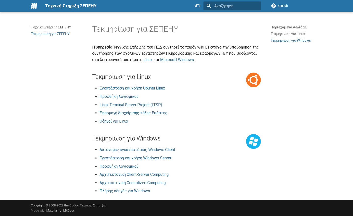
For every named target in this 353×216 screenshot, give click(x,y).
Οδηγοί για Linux (114, 121)
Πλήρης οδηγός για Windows (125, 191)
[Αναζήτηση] (232, 5)
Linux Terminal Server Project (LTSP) (131, 104)
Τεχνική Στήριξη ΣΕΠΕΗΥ (51, 27)
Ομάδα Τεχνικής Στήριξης (87, 205)
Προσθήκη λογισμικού (119, 96)
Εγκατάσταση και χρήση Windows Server (135, 158)
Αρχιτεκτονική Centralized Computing (133, 182)
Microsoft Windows (177, 59)
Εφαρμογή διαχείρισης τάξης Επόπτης (133, 113)
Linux (147, 59)
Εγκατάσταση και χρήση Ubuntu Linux (132, 88)
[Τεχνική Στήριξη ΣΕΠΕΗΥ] (34, 6)
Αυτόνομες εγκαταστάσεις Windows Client (137, 149)
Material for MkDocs (60, 210)
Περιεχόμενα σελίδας (289, 27)
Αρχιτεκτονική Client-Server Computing (134, 174)
